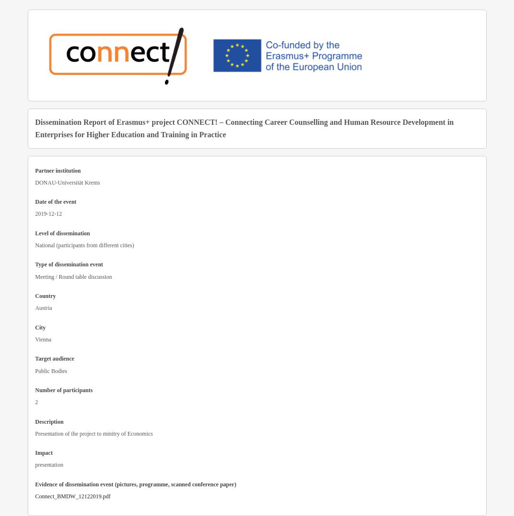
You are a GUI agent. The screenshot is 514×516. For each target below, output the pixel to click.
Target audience (55, 358)
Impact (44, 453)
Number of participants (64, 390)
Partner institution (58, 170)
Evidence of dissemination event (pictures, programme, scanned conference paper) (136, 484)
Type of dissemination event (69, 264)
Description (49, 421)
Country (45, 296)
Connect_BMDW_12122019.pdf (73, 496)
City (40, 327)
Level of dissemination (62, 233)
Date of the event (56, 201)
